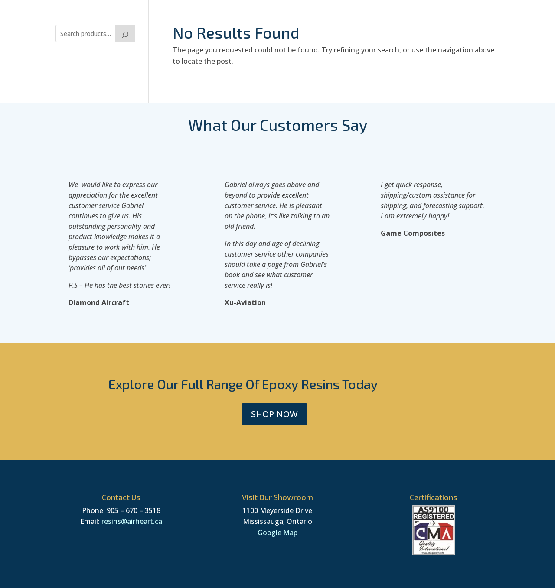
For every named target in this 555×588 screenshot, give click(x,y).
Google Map (277, 532)
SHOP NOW (274, 414)
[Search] (125, 33)
